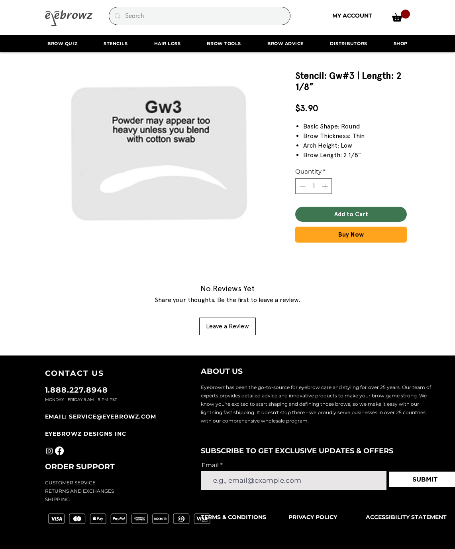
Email (210, 465)
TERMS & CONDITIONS (234, 517)
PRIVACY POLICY (312, 517)
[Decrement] (301, 186)
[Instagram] (49, 450)
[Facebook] (59, 450)
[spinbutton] (313, 186)
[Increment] (325, 186)
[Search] (199, 16)
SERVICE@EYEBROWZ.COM (112, 416)
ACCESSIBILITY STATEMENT (406, 517)
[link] (401, 16)
